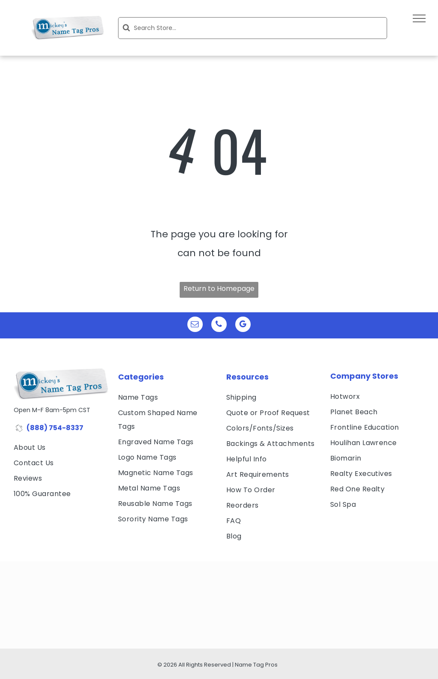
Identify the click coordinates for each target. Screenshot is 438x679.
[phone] (219, 325)
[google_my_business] (243, 325)
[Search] (252, 28)
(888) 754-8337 (55, 428)
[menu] (419, 18)
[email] (195, 325)
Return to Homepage (219, 288)
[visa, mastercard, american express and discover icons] (59, 515)
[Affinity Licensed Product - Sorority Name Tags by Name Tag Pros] (118, 630)
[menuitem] (61, 447)
